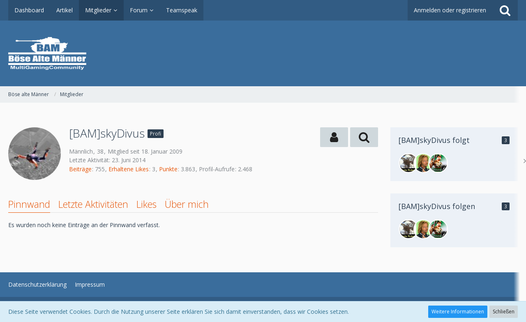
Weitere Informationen (457, 311)
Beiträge (80, 169)
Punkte (168, 169)
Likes (146, 204)
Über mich (187, 204)
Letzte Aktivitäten (93, 204)
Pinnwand (29, 204)
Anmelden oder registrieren (450, 10)
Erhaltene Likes (128, 169)
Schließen (503, 311)
